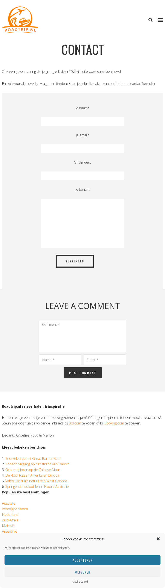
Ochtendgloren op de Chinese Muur (32, 469)
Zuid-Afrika (10, 520)
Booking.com (114, 423)
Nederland (10, 514)
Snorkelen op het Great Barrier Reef (33, 458)
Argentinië (9, 531)
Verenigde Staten (15, 509)
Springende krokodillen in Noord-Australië (37, 486)
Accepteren (83, 560)
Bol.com (75, 423)
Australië (8, 503)
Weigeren (82, 572)
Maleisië (8, 525)
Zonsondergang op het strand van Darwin (37, 464)
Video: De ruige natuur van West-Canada (36, 481)
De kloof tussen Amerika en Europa (32, 475)
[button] (158, 539)
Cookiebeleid (80, 581)
